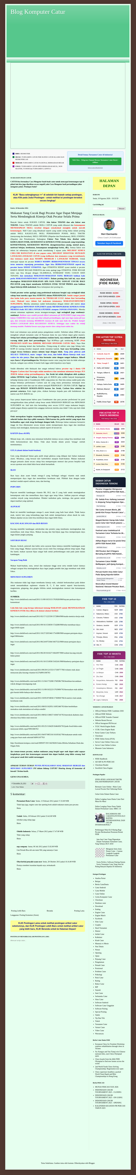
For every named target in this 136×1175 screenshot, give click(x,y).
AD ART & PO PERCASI (104, 762)
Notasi (97, 950)
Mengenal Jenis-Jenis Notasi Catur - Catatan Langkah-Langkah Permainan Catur (114, 852)
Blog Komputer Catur (37, 11)
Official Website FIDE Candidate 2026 (109, 711)
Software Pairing (101, 1009)
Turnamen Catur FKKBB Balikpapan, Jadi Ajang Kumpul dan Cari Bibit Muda (109, 562)
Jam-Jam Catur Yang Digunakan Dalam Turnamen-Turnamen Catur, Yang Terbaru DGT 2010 (108, 841)
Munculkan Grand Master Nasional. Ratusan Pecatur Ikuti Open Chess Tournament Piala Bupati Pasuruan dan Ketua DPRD (111, 585)
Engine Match (100, 915)
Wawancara (99, 1034)
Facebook (98, 919)
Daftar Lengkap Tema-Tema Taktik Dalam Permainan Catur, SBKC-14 (108, 808)
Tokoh (97, 1021)
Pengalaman (99, 962)
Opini (97, 956)
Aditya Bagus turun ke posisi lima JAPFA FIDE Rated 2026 (111, 542)
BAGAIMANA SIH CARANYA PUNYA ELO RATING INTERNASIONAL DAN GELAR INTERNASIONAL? (110, 819)
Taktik (97, 1015)
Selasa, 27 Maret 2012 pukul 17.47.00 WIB (47, 831)
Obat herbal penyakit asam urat (29, 862)
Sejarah (98, 990)
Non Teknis (20, 787)
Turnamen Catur (101, 1024)
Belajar (97, 881)
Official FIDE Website (103, 714)
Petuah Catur (100, 965)
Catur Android (100, 888)
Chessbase (99, 736)
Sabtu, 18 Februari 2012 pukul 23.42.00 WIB (39, 816)
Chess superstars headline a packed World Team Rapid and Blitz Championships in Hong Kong (108, 1074)
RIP (96, 987)
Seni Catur (99, 993)
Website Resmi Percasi (103, 720)
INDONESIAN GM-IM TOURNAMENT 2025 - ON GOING (109, 1096)
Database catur (100, 903)
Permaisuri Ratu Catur (26, 801)
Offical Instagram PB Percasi (106, 723)
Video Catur (99, 1031)
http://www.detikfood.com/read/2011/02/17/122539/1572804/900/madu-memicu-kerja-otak (47, 616)
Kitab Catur (99, 940)
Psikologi (98, 975)
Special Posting (101, 1012)
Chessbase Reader (101, 765)
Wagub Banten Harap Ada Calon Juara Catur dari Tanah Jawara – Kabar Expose (110, 521)
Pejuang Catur (100, 959)
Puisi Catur (99, 978)
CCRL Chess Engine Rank (105, 730)
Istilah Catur (99, 934)
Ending (97, 909)
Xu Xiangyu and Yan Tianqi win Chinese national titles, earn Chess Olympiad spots (110, 1054)
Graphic (98, 925)
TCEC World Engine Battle (105, 726)
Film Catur (99, 922)
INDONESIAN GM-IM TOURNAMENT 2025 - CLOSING (108, 1091)
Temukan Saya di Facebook (109, 243)
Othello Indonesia (24, 831)
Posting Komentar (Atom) (29, 915)
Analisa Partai (100, 878)
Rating (97, 981)
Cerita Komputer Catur (103, 897)
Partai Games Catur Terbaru (105, 733)
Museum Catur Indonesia (104, 748)
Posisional (99, 968)
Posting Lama (79, 911)
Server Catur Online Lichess (105, 745)
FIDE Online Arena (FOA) (105, 739)
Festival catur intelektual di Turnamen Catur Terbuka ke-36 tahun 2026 (109, 531)
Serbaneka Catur (101, 996)
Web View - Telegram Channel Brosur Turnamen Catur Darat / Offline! (95, 161)
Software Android (101, 1003)
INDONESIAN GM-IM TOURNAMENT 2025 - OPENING (108, 1102)
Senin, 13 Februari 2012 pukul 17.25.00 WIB (52, 801)
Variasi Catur (100, 1027)
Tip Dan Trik (100, 1018)
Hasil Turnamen (101, 928)
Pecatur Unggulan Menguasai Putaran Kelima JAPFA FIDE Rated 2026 (110, 490)
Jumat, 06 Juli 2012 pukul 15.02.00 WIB (43, 847)
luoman (70, 1163)
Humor (97, 931)
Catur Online (100, 894)
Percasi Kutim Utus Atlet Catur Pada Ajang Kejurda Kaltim (109, 573)
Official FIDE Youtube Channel (106, 717)
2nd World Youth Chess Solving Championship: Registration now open (109, 1068)
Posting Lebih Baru (18, 911)
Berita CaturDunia (102, 884)
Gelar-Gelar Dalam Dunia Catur (107, 794)
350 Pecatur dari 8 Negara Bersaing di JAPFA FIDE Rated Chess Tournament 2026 (108, 552)
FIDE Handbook (101, 759)
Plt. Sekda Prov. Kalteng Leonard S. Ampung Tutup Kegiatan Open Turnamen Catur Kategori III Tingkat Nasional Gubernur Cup (110, 500)
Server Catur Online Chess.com (106, 742)
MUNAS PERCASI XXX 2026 (106, 1087)
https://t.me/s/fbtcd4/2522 (95, 167)
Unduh (19, 816)
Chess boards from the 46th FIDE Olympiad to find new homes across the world (109, 1061)
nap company (22, 847)
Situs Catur (99, 999)
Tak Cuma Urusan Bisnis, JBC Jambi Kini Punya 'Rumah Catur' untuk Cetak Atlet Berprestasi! (110, 511)
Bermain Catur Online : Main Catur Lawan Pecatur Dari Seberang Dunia (108, 788)
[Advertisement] (68, 41)
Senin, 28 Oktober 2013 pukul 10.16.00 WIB (59, 862)
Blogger (92, 1163)
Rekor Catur (99, 984)
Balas (19, 808)
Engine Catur (100, 912)
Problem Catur (100, 972)
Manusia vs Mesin (102, 944)
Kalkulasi (98, 937)
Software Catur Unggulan (104, 1006)
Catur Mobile (100, 891)
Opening (98, 953)
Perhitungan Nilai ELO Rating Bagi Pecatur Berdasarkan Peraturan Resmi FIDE (109, 832)
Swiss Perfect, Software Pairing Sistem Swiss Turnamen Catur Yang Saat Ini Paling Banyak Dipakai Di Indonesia (110, 864)
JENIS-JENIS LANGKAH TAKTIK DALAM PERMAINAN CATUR (108, 781)
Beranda (50, 911)
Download (99, 906)
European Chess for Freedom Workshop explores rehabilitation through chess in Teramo (109, 1046)
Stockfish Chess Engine (104, 768)
